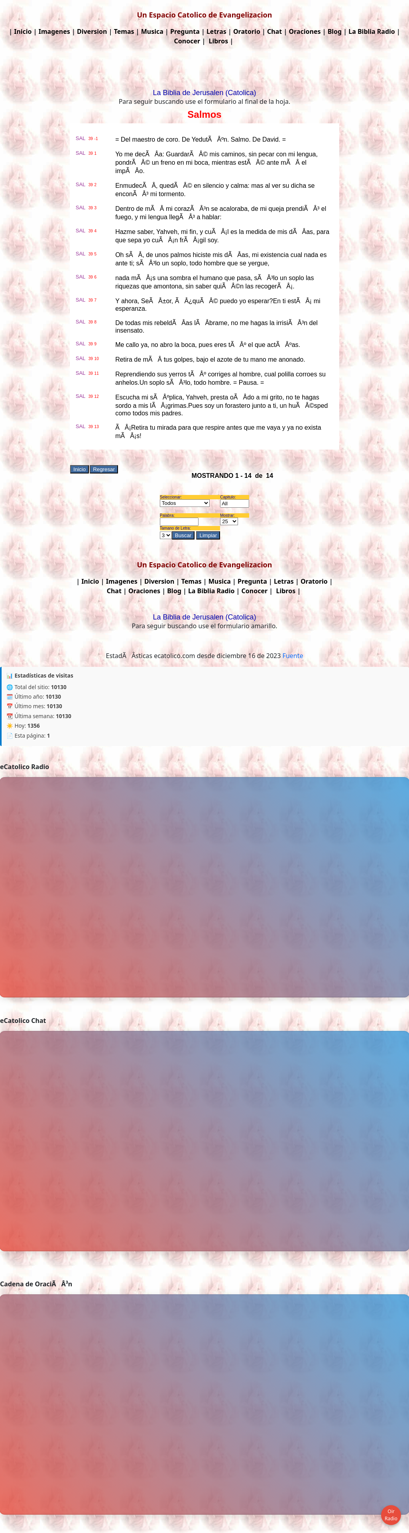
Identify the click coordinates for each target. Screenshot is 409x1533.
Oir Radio (391, 1515)
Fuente (293, 655)
